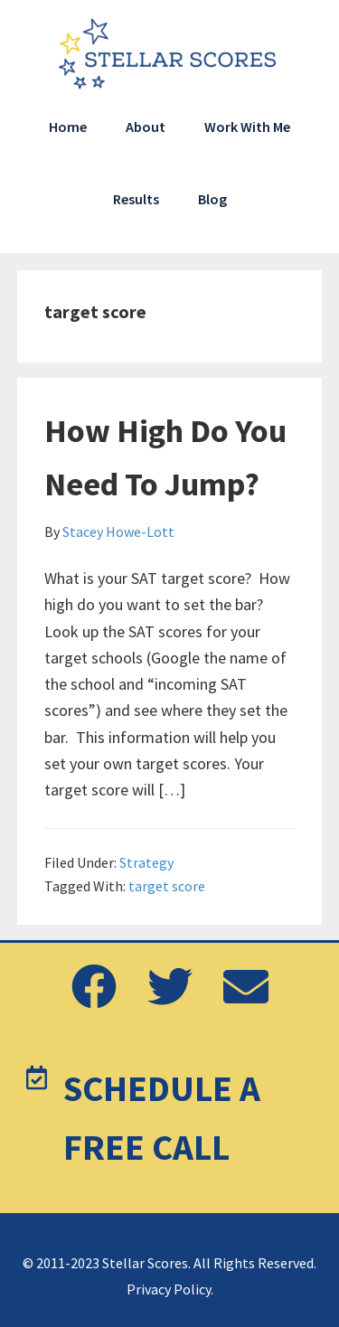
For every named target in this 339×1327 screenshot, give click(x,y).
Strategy (146, 862)
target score (166, 886)
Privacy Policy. (170, 1289)
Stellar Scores (170, 54)
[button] (94, 988)
